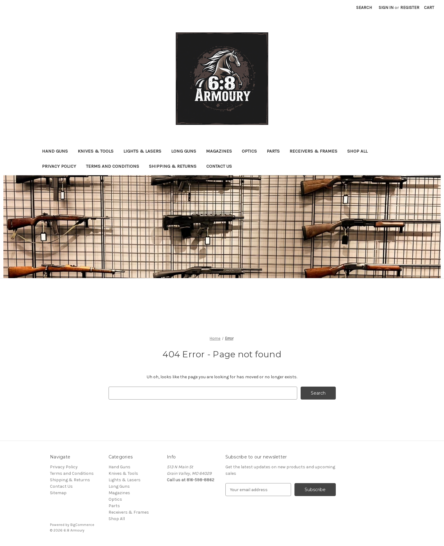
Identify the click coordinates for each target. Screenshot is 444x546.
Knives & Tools (95, 151)
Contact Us (219, 166)
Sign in (386, 7)
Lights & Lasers (142, 151)
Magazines (219, 151)
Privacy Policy (59, 166)
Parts (273, 151)
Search (364, 7)
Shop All (357, 151)
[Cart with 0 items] (429, 7)
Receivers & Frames (313, 151)
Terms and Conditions (112, 166)
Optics (249, 151)
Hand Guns (55, 151)
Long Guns (183, 151)
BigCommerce (82, 525)
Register (409, 7)
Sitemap (58, 492)
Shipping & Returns (172, 166)
